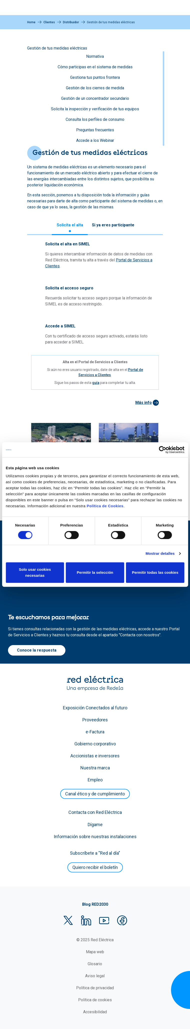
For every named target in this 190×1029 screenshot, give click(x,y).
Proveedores (95, 719)
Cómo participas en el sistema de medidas (95, 67)
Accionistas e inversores (95, 755)
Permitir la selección (95, 572)
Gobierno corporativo (95, 743)
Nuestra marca (95, 767)
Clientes (49, 22)
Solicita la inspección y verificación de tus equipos (95, 109)
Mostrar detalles (160, 553)
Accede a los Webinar (95, 140)
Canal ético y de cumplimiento (95, 793)
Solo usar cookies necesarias (35, 572)
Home (31, 22)
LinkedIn (86, 920)
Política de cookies (95, 999)
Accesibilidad (95, 1011)
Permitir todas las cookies (155, 572)
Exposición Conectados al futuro (95, 707)
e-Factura (95, 731)
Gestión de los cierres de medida (95, 88)
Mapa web (95, 951)
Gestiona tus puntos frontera (95, 77)
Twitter (68, 920)
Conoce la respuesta (36, 650)
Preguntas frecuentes (95, 130)
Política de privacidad (95, 987)
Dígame (95, 824)
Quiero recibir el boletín (95, 867)
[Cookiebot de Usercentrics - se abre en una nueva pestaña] (162, 449)
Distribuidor (71, 22)
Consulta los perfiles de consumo (95, 119)
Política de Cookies (105, 506)
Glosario (95, 963)
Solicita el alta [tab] (70, 225)
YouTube (104, 920)
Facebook (122, 920)
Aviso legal (95, 975)
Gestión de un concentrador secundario (95, 98)
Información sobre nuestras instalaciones (95, 836)
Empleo (95, 779)
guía (95, 383)
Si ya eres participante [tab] (113, 225)
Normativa (95, 56)
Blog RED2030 (95, 904)
